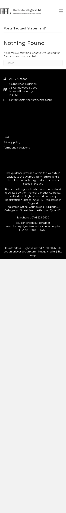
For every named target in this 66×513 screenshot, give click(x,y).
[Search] (33, 63)
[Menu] (60, 11)
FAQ (6, 137)
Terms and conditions (17, 147)
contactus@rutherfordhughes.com (30, 100)
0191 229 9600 (18, 78)
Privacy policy (12, 142)
